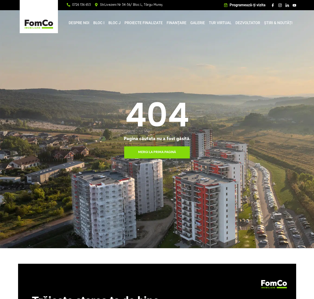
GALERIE (197, 23)
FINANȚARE (176, 23)
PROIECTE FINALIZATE (143, 23)
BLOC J (114, 23)
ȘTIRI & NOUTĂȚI (278, 23)
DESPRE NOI (79, 23)
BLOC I (99, 23)
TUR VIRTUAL (220, 23)
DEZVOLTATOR (247, 23)
